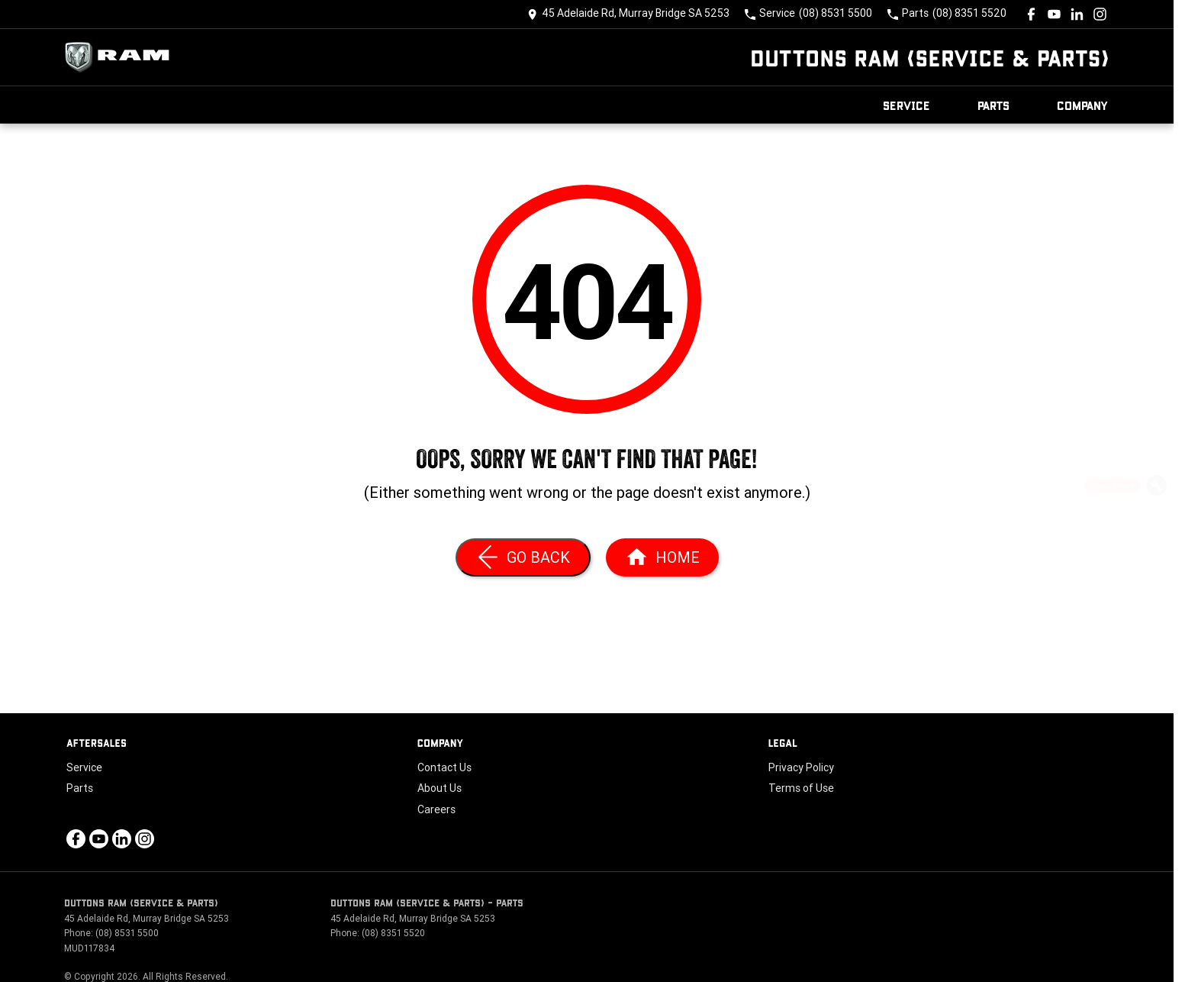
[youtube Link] (1054, 14)
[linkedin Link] (1077, 14)
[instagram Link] (1099, 14)
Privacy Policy (801, 767)
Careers (436, 809)
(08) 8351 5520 (393, 932)
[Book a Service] (1156, 488)
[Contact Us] (628, 14)
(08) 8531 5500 (127, 932)
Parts (993, 105)
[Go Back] (523, 557)
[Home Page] (121, 57)
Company (1083, 105)
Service (906, 105)
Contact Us (444, 767)
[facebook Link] (1031, 14)
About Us (439, 788)
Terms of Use (801, 788)
